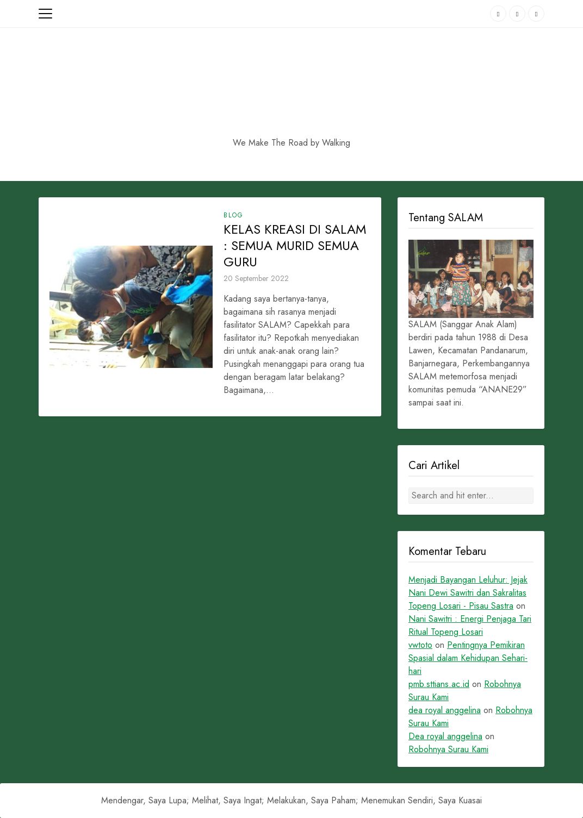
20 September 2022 (256, 278)
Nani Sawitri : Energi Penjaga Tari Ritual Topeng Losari (469, 625)
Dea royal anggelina (445, 736)
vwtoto (420, 645)
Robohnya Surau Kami (448, 749)
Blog (234, 215)
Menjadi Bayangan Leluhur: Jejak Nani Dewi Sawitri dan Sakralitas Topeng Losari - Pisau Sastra (468, 592)
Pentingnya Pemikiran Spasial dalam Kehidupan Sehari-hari (468, 658)
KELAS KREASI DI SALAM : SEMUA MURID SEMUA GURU (295, 245)
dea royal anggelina (444, 710)
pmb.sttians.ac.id (438, 684)
